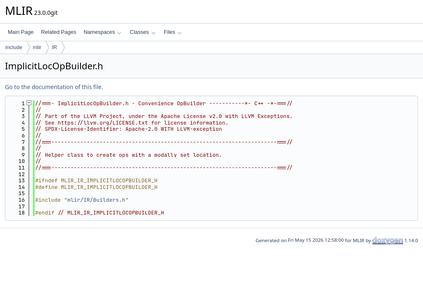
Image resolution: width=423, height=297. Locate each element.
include (13, 47)
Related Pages (58, 32)
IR (54, 47)
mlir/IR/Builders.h (96, 199)
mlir (37, 47)
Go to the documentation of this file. (54, 87)
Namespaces (102, 32)
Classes (142, 32)
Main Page (20, 32)
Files (173, 32)
